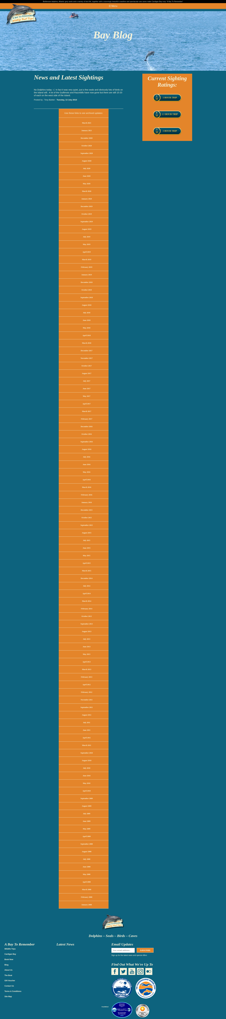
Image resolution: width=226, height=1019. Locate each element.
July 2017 (86, 381)
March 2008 (86, 889)
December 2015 (87, 510)
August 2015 (86, 533)
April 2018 (87, 335)
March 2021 (86, 123)
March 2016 (86, 487)
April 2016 (87, 480)
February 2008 (86, 897)
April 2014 (87, 593)
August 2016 (86, 449)
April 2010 (87, 791)
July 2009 (86, 814)
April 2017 (87, 404)
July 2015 (86, 540)
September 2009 (87, 798)
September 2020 (87, 153)
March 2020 (86, 191)
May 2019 (86, 244)
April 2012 (87, 685)
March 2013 (86, 669)
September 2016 (87, 442)
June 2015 (86, 548)
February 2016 (86, 495)
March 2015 (86, 571)
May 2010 (86, 783)
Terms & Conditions (12, 991)
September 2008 (87, 844)
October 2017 (87, 366)
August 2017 (86, 373)
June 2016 (86, 464)
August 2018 (86, 305)
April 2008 (87, 882)
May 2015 (86, 556)
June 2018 (86, 320)
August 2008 (86, 852)
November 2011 (86, 700)
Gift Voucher (9, 981)
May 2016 (86, 472)
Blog (6, 965)
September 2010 (87, 753)
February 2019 (86, 267)
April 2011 (87, 738)
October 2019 (87, 214)
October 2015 (87, 518)
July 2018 (86, 313)
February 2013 (86, 677)
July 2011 (86, 723)
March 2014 (86, 601)
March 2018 (86, 343)
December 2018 (87, 282)
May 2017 (86, 396)
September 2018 (87, 297)
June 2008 (86, 867)
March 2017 (86, 411)
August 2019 (86, 229)
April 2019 (87, 252)
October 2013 (87, 616)
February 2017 (86, 419)
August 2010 (86, 760)
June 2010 (86, 776)
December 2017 (87, 351)
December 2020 (87, 138)
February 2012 (86, 692)
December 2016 (87, 426)
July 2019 (86, 237)
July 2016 (86, 457)
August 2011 (86, 715)
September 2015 (87, 525)
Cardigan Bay (10, 954)
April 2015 (87, 563)
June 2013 (86, 647)
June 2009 (86, 821)
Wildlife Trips (10, 949)
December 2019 (87, 206)
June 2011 (86, 730)
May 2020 (86, 184)
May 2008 (86, 874)
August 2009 (86, 806)
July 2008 (86, 859)
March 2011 (86, 745)
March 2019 (86, 260)
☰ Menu (113, 6)
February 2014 (86, 609)
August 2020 (86, 161)
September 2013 (87, 624)
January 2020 (86, 199)
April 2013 (87, 662)
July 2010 (86, 768)
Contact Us (9, 986)
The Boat (8, 975)
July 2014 (86, 586)
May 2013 (86, 654)
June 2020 (86, 176)
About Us (8, 970)
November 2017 (87, 358)
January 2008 (86, 905)
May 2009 (86, 829)
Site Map (8, 996)
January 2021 (86, 130)
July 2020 (86, 168)
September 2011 (87, 707)
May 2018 (86, 328)
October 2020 (87, 146)
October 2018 (87, 290)
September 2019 (87, 222)
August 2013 (86, 631)
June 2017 (86, 389)
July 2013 (86, 639)
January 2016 (86, 502)
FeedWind (105, 1007)
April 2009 (87, 836)
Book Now (8, 959)
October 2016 (87, 434)
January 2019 (86, 275)
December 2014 (87, 578)
